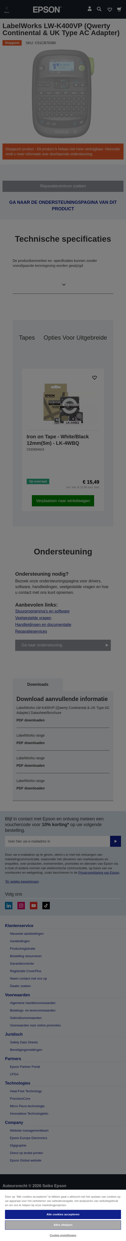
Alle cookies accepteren (63, 1214)
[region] (63, 1215)
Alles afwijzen (63, 1224)
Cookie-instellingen (63, 1235)
